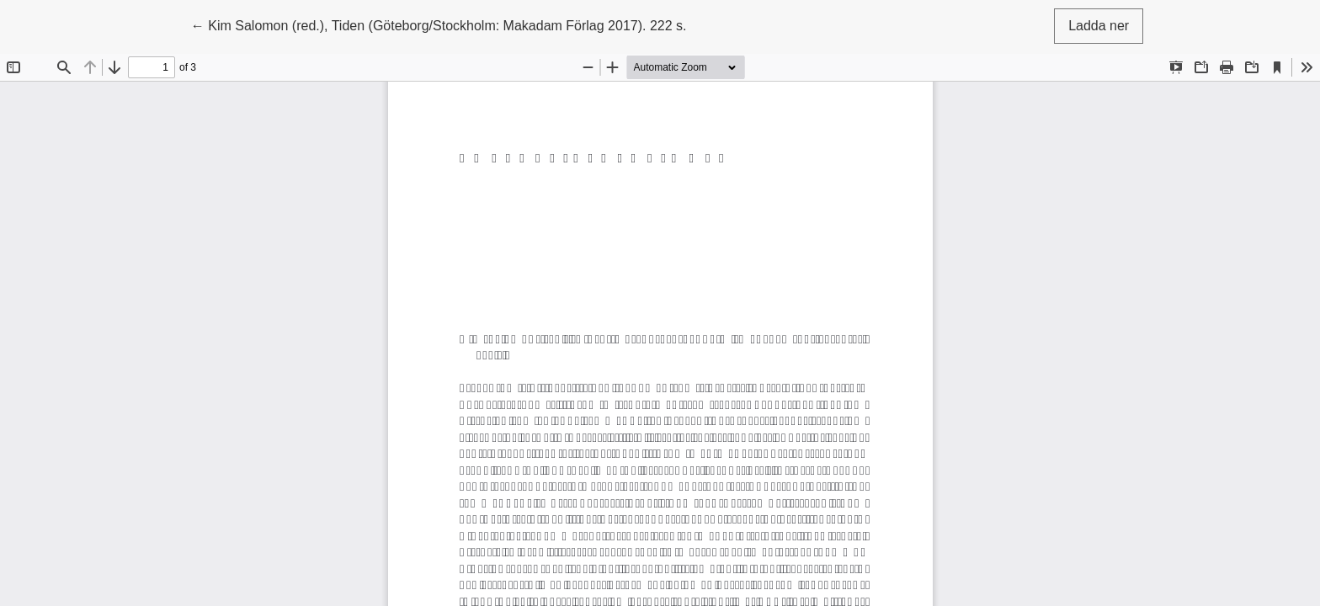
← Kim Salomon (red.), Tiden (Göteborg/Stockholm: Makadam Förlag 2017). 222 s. (439, 24)
